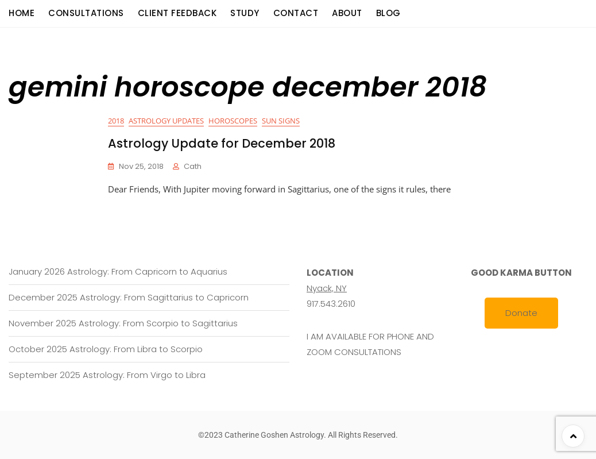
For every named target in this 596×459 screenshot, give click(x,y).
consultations (86, 13)
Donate (521, 313)
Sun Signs (281, 120)
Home (21, 13)
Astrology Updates (166, 120)
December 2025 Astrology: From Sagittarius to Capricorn (129, 297)
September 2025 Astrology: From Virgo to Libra (107, 375)
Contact (296, 13)
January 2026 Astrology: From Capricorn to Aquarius (118, 271)
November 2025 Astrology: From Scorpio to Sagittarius (123, 323)
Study (245, 13)
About (347, 13)
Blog (388, 13)
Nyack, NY (327, 288)
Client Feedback (177, 13)
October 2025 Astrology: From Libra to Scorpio (106, 349)
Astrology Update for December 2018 (221, 143)
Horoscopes (232, 120)
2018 (116, 120)
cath (193, 166)
